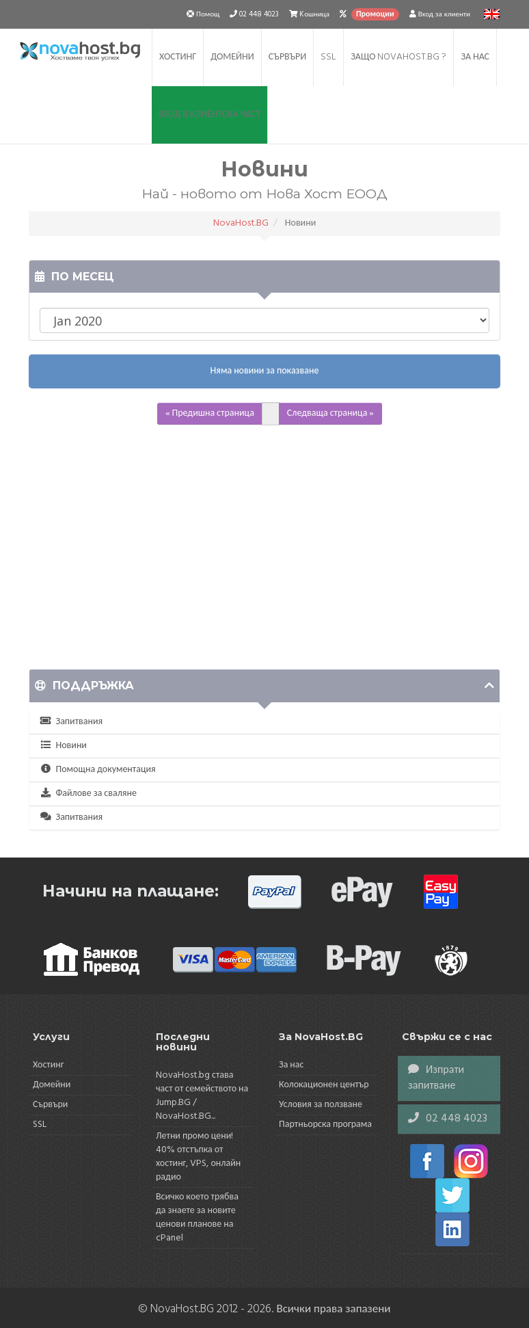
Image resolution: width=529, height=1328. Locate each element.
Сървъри (287, 57)
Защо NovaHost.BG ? (398, 57)
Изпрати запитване (436, 1078)
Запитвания (71, 722)
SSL (328, 57)
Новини (63, 746)
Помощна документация (98, 770)
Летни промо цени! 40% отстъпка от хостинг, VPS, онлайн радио (198, 1156)
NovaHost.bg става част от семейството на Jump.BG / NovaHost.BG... (202, 1095)
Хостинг (177, 57)
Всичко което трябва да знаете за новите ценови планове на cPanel (197, 1217)
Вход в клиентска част (209, 114)
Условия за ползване (320, 1105)
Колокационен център (324, 1085)
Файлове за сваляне (88, 793)
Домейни (232, 57)
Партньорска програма (325, 1124)
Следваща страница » (331, 413)
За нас (475, 57)
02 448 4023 (447, 1119)
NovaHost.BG (241, 223)
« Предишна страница (209, 413)
